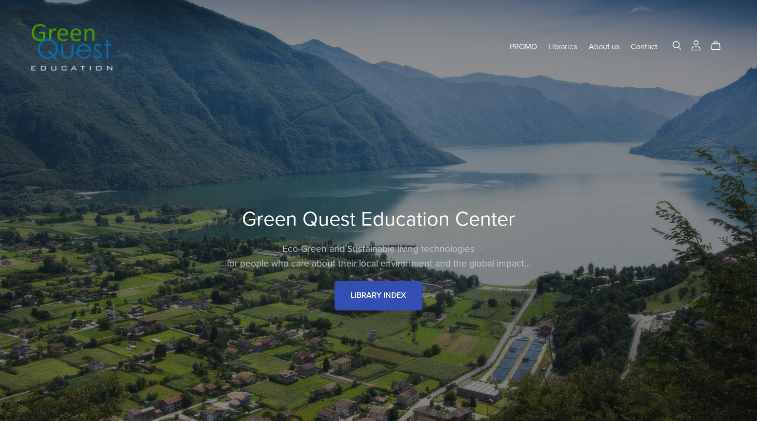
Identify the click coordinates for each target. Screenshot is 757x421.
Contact (644, 47)
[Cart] (720, 46)
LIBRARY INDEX (378, 295)
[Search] (677, 45)
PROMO (523, 47)
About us (604, 47)
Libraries (562, 47)
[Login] (696, 45)
